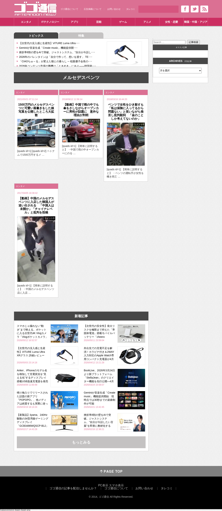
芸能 (98, 21)
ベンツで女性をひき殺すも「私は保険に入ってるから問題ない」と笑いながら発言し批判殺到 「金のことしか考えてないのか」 (126, 111)
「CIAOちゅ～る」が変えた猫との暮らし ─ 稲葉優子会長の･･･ (55, 61)
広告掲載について (93, 9)
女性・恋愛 (171, 21)
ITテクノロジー (50, 21)
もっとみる (81, 442)
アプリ (74, 21)
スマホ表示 (116, 485)
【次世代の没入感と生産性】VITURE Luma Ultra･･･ (49, 43)
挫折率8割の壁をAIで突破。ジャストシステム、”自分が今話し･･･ (57, 52)
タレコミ (130, 9)
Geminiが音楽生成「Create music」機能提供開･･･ (48, 47)
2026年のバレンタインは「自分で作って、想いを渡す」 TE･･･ (55, 56)
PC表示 (103, 485)
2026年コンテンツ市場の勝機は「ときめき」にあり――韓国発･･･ (57, 65)
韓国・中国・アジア (195, 21)
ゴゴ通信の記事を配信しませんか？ (73, 488)
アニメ (147, 21)
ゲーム (123, 21)
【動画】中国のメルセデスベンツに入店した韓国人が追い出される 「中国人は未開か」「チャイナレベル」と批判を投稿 (36, 205)
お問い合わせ (114, 9)
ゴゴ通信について (69, 9)
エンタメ (26, 21)
